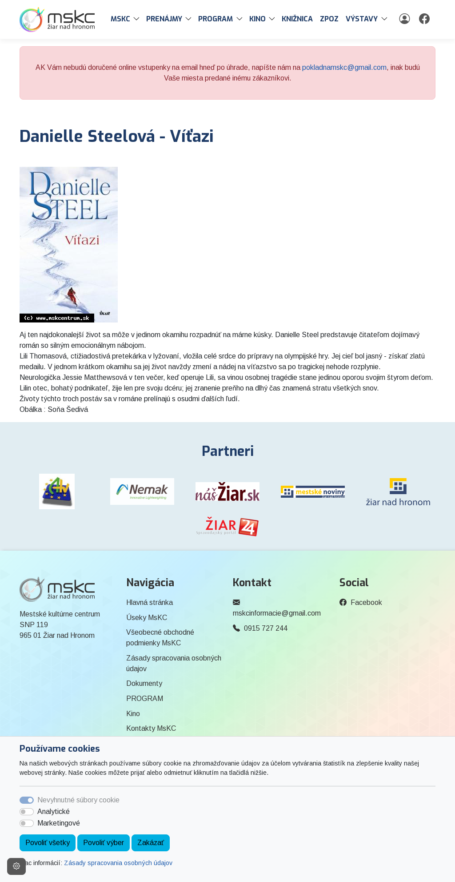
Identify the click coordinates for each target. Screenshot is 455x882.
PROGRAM (144, 698)
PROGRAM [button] (215, 19)
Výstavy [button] (362, 19)
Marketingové (58, 823)
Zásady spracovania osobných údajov (118, 862)
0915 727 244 (265, 628)
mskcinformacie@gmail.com (277, 613)
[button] (138, 19)
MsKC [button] (120, 19)
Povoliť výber (103, 842)
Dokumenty (144, 683)
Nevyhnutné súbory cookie (78, 800)
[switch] (27, 811)
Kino (133, 713)
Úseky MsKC (146, 617)
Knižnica (297, 19)
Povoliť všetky (47, 842)
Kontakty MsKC (151, 728)
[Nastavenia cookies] (16, 866)
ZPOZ (329, 19)
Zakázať (150, 842)
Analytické (53, 811)
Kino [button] (257, 19)
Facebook (366, 602)
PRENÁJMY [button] (164, 19)
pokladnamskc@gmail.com (344, 67)
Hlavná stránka (149, 602)
